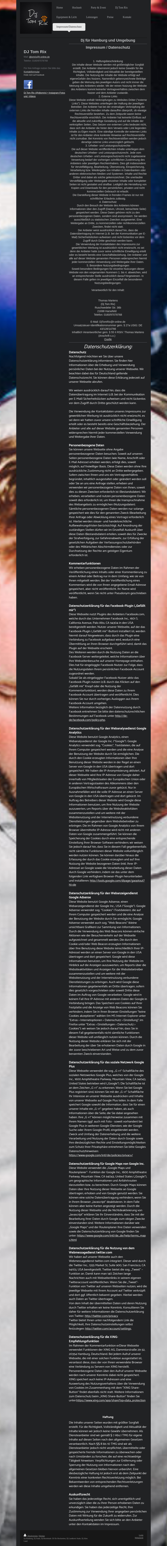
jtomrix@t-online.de (40, 57)
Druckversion (31, 1536)
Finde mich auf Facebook (34, 75)
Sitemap (42, 1536)
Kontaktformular (31, 71)
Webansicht (139, 1538)
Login (141, 1535)
